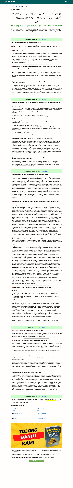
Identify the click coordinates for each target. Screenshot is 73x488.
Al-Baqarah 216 (41, 418)
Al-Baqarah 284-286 (17, 413)
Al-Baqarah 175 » (41, 34)
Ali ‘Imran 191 (16, 415)
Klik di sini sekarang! (45, 39)
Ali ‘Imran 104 (41, 408)
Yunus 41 (15, 418)
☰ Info (65, 2)
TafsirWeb (11, 2)
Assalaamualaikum (42, 413)
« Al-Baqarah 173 (32, 34)
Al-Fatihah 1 (15, 410)
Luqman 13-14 (41, 410)
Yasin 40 (40, 415)
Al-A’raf (14, 408)
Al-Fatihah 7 (15, 421)
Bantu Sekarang (36, 461)
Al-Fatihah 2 (41, 421)
